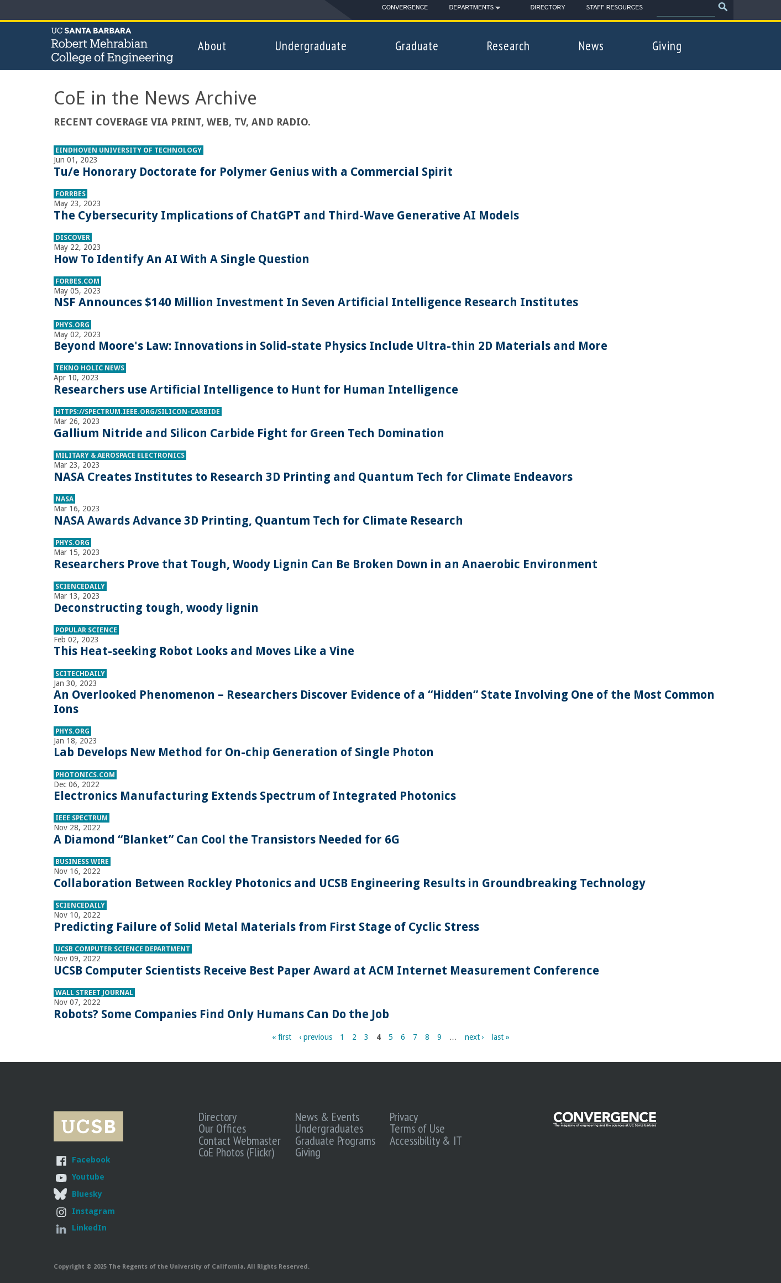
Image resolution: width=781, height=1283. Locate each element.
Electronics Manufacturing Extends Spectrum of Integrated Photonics (255, 796)
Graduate (417, 46)
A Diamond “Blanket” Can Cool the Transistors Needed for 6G (227, 839)
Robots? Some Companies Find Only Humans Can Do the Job (221, 1014)
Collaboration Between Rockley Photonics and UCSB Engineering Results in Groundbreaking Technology (350, 883)
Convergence (405, 7)
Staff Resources (614, 7)
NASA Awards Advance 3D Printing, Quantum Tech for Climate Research (258, 520)
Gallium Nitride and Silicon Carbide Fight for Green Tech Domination (249, 433)
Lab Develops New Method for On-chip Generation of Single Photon (244, 752)
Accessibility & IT (426, 1140)
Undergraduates (329, 1128)
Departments (471, 9)
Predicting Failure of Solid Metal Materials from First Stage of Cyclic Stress (266, 927)
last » (501, 1037)
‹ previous (315, 1037)
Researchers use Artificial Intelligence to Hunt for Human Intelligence (256, 389)
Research (508, 46)
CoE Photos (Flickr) (236, 1152)
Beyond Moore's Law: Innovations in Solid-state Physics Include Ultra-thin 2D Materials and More (330, 346)
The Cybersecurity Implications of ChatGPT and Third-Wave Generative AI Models (286, 215)
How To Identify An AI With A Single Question (182, 259)
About (212, 46)
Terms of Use (417, 1128)
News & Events (327, 1116)
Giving (667, 46)
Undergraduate (311, 46)
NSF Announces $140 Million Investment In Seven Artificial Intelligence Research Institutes (316, 302)
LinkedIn (89, 1227)
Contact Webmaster (239, 1140)
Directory (547, 7)
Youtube (88, 1176)
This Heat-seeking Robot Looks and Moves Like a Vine (204, 651)
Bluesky (87, 1193)
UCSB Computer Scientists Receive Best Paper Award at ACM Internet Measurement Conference (326, 970)
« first (281, 1037)
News (591, 46)
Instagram (93, 1211)
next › (474, 1037)
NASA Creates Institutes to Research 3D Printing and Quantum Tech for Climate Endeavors (313, 477)
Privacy (404, 1116)
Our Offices (222, 1128)
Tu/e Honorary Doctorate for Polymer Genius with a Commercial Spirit (253, 172)
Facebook (91, 1159)
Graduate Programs (335, 1140)
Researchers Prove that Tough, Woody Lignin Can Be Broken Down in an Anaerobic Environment (325, 564)
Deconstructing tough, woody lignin (156, 608)
